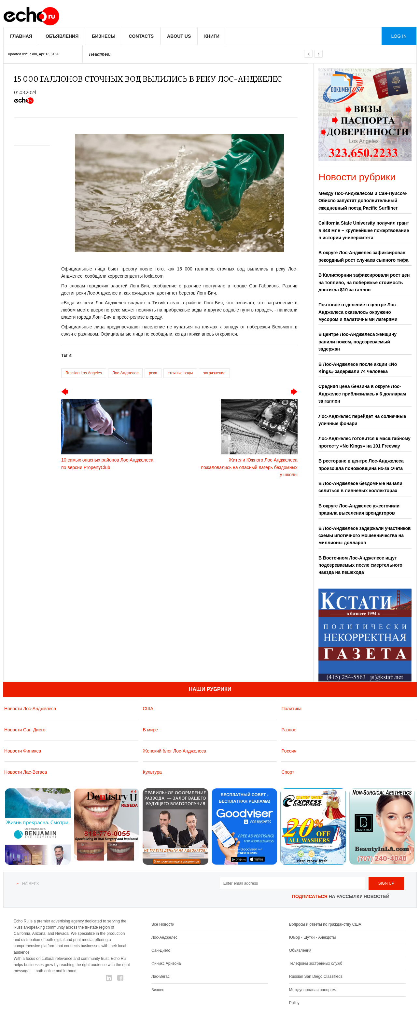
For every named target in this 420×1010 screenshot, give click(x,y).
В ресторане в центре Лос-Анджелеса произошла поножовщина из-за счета (361, 464)
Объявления (62, 36)
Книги (211, 36)
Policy (294, 1003)
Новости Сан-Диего (24, 729)
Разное (288, 729)
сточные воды (180, 373)
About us (179, 36)
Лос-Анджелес (125, 373)
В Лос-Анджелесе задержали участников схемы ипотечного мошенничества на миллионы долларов (364, 536)
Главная (21, 36)
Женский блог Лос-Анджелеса (174, 751)
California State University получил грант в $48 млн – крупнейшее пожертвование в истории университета (363, 230)
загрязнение (214, 373)
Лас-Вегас (160, 976)
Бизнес (157, 990)
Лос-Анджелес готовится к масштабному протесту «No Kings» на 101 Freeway (364, 442)
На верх (30, 883)
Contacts (141, 36)
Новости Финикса (22, 751)
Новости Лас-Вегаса (25, 772)
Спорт (287, 772)
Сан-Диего (160, 950)
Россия (288, 751)
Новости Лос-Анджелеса (30, 708)
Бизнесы (103, 36)
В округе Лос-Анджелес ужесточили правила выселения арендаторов (358, 509)
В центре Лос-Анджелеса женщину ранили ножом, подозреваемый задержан (357, 342)
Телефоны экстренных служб (315, 963)
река (153, 373)
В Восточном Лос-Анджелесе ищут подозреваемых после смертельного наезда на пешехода (360, 565)
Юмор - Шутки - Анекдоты (312, 937)
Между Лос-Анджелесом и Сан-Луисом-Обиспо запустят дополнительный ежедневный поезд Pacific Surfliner (362, 201)
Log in (399, 36)
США (148, 708)
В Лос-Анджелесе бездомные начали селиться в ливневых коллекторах (360, 487)
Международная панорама (313, 990)
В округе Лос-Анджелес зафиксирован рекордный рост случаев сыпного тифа (363, 256)
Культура (152, 772)
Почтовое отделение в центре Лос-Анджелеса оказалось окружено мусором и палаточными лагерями (358, 312)
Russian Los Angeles (83, 373)
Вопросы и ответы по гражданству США (325, 924)
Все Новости (162, 924)
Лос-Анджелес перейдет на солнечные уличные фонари (362, 420)
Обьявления (300, 950)
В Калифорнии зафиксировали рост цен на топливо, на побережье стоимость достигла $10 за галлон (364, 282)
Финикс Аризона (166, 963)
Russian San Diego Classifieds (316, 976)
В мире (150, 729)
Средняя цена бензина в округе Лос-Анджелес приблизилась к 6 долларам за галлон (362, 394)
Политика (291, 708)
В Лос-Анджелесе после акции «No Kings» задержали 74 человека (357, 368)
